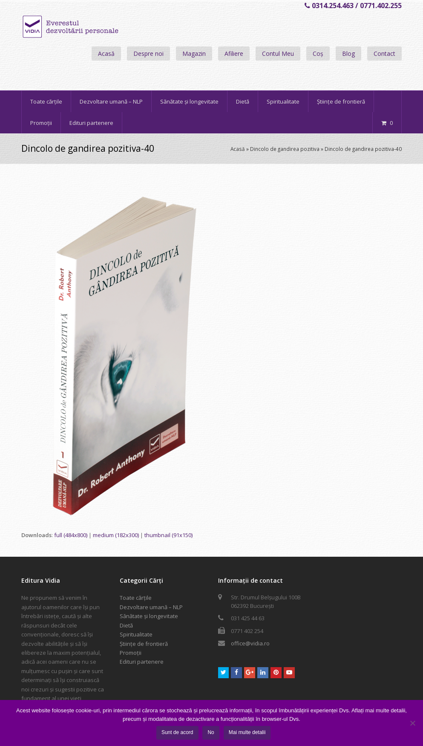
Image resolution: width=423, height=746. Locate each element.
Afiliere (233, 53)
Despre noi (148, 53)
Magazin (194, 53)
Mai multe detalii (247, 732)
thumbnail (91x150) (168, 535)
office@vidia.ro (250, 643)
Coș (318, 53)
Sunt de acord (177, 732)
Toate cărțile (136, 597)
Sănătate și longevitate (149, 616)
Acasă (106, 53)
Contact (384, 53)
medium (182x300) (116, 535)
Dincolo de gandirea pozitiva (284, 148)
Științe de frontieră (144, 644)
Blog (348, 53)
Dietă (126, 625)
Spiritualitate (136, 634)
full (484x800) (70, 535)
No (211, 732)
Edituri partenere (142, 661)
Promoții (130, 652)
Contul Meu (278, 53)
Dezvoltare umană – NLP (151, 607)
